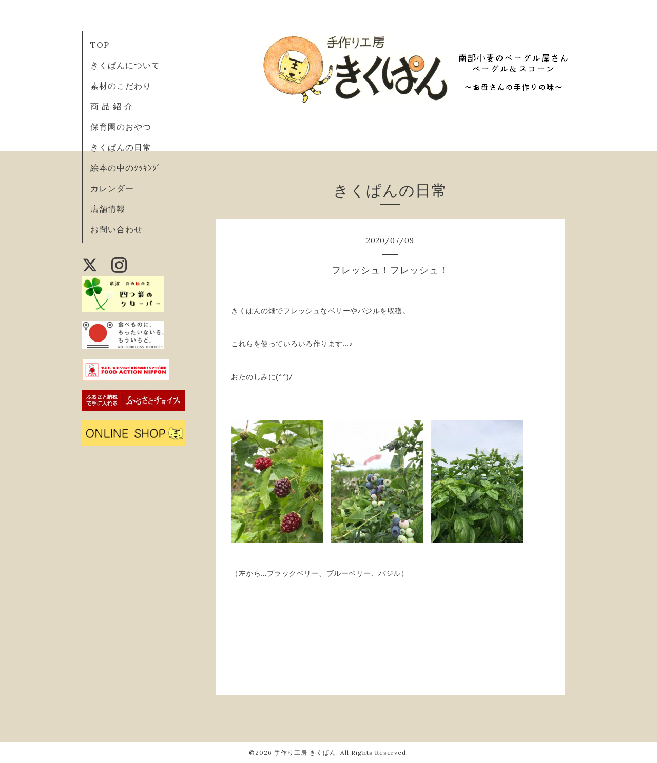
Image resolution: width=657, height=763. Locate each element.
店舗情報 (107, 209)
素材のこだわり (120, 86)
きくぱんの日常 (120, 147)
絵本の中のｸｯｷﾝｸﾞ (125, 168)
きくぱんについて (125, 65)
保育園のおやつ (120, 127)
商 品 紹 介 (111, 106)
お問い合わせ (116, 229)
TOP (99, 44)
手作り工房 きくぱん (305, 752)
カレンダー (112, 188)
